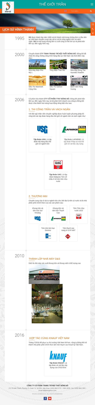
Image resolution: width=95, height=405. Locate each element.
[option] (52, 4)
